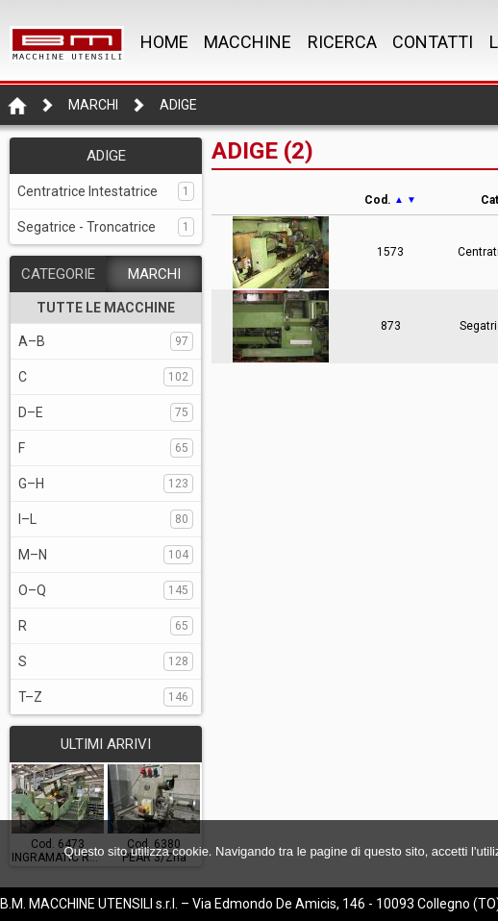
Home (164, 42)
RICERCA (342, 42)
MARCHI (154, 274)
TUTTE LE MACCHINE (106, 307)
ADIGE (178, 104)
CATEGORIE (58, 274)
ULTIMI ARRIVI (106, 744)
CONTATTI (432, 42)
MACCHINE (247, 42)
